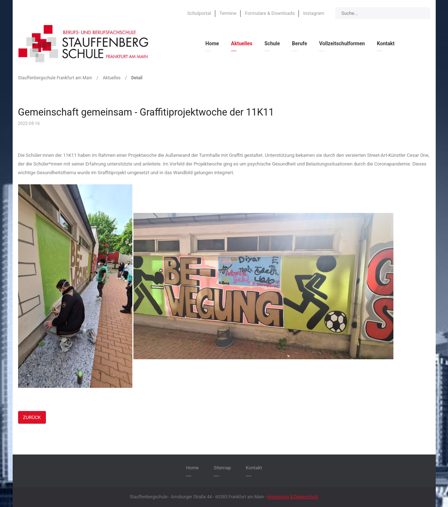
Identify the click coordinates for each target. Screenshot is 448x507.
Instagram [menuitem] (313, 13)
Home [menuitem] (212, 43)
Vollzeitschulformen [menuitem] (342, 43)
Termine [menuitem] (227, 13)
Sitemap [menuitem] (222, 467)
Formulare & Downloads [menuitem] (270, 13)
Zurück (32, 417)
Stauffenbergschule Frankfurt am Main (55, 77)
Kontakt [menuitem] (385, 43)
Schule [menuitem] (272, 43)
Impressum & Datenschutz (292, 496)
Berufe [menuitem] (299, 43)
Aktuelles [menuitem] (241, 43)
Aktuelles (111, 77)
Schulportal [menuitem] (199, 13)
